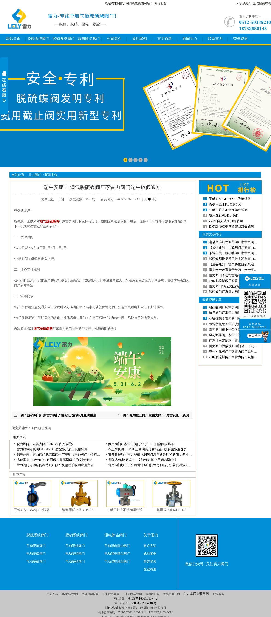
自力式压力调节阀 (196, 594)
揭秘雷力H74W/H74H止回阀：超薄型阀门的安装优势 (54, 460)
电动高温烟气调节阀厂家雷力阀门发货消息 (239, 242)
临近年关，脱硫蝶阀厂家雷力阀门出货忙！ (239, 253)
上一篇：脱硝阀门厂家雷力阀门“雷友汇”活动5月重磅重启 (55, 415)
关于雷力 (151, 535)
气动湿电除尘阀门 (117, 561)
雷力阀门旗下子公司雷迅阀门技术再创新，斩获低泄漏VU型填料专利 (157, 465)
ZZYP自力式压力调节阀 (226, 221)
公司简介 (114, 39)
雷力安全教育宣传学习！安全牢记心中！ (238, 269)
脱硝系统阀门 (64, 39)
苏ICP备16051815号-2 (142, 598)
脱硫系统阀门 (38, 39)
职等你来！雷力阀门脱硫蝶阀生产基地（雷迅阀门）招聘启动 (60, 454)
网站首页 (13, 39)
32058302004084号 (144, 603)
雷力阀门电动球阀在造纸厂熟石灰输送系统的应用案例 (55, 465)
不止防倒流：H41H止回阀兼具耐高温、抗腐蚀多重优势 (147, 449)
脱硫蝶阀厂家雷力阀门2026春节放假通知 (45, 444)
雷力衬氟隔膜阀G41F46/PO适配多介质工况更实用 (52, 449)
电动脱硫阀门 (36, 553)
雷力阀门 (34, 175)
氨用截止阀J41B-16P (171, 510)
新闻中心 (190, 39)
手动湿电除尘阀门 (117, 546)
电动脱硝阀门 (75, 553)
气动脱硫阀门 (36, 561)
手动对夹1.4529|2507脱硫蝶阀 (230, 199)
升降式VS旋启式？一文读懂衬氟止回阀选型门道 (142, 460)
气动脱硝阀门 (75, 561)
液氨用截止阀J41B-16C (78, 510)
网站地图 (160, 3)
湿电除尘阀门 (89, 39)
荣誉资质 (240, 39)
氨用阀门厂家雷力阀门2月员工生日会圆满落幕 (141, 444)
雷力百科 (164, 39)
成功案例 (139, 39)
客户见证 (150, 546)
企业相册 (150, 569)
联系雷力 (215, 39)
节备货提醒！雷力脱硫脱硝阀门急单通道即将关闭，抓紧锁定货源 (154, 454)
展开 (4, 86)
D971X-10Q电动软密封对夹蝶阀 (231, 226)
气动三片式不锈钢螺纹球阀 (228, 210)
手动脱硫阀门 (36, 546)
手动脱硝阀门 (75, 546)
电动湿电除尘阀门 (117, 553)
